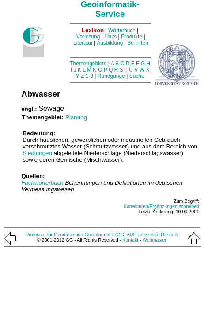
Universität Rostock (157, 234)
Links (110, 37)
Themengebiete (88, 64)
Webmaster (154, 239)
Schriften (137, 43)
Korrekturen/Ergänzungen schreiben (161, 206)
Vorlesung (88, 37)
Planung (76, 117)
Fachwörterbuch (43, 182)
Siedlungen (37, 153)
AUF (131, 234)
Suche (136, 76)
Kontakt (130, 239)
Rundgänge (111, 76)
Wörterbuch (122, 30)
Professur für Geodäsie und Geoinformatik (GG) (75, 234)
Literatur (83, 43)
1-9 (89, 76)
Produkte (131, 37)
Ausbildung (110, 43)
